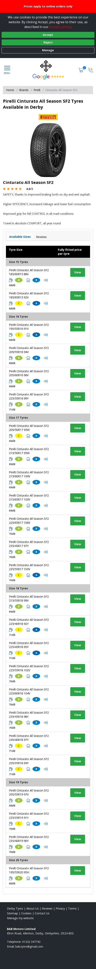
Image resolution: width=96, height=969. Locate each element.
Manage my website (20, 918)
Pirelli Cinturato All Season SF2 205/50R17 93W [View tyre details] (29, 428)
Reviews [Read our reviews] (47, 908)
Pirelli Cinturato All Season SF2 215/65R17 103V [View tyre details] (29, 497)
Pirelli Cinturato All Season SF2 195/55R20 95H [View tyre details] (29, 870)
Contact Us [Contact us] (42, 913)
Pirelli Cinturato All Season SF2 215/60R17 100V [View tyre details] (29, 474)
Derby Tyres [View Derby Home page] (15, 908)
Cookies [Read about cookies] (26, 913)
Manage (48, 50)
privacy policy (60, 26)
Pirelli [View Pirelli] (37, 90)
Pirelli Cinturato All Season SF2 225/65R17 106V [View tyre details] (29, 521)
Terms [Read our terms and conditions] (72, 908)
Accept (48, 35)
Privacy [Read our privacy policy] (60, 908)
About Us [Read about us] (32, 908)
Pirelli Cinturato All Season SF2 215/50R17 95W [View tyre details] (29, 451)
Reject (48, 42)
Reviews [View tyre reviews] (41, 237)
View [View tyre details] (77, 272)
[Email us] (29, 946)
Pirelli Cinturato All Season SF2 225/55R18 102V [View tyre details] (29, 668)
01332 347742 (31, 942)
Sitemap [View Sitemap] (12, 913)
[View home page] (48, 66)
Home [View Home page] (10, 90)
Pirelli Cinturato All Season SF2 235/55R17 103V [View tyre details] (29, 567)
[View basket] (81, 70)
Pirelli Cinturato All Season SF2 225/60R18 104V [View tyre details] (29, 691)
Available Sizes (20, 237)
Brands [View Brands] (24, 90)
